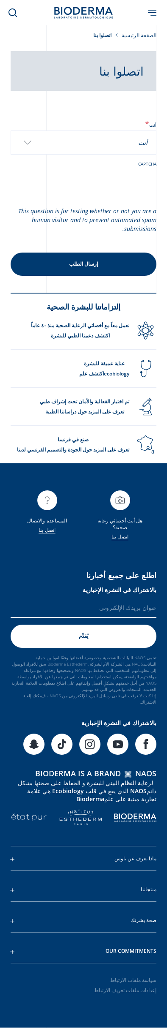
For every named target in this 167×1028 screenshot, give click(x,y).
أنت (150, 125)
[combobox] (83, 143)
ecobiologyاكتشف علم (104, 373)
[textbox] (145, 142)
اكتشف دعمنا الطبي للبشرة (80, 335)
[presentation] (92, 183)
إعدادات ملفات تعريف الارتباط (125, 990)
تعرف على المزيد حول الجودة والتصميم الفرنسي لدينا (73, 449)
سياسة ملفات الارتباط (133, 980)
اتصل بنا (119, 536)
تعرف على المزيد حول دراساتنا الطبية (84, 411)
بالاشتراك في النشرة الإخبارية (119, 590)
